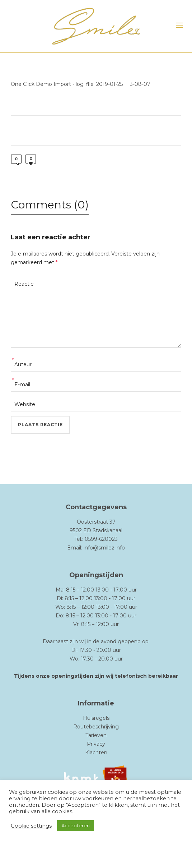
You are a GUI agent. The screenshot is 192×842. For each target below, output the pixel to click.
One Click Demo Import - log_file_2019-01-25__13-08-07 (80, 84)
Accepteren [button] (75, 825)
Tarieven (96, 735)
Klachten (96, 752)
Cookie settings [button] (31, 826)
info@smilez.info (104, 547)
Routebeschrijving (96, 726)
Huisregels (96, 718)
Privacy (96, 744)
